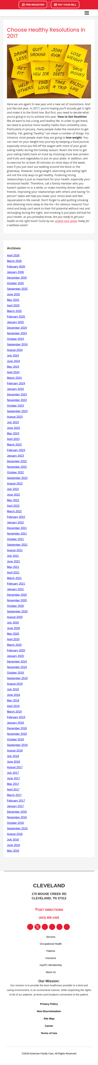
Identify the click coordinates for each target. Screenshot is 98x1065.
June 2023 (13, 427)
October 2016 (15, 822)
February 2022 (16, 516)
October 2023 (15, 405)
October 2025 (15, 283)
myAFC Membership (51, 965)
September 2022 (17, 478)
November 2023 (17, 400)
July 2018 (13, 756)
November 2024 (17, 333)
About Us (51, 972)
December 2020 (17, 594)
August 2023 (15, 416)
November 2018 (17, 733)
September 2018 (17, 745)
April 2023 (13, 439)
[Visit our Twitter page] (37, 927)
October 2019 (15, 672)
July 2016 (13, 839)
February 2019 (16, 717)
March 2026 (14, 261)
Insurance (50, 958)
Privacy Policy (49, 1003)
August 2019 (15, 683)
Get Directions (49, 909)
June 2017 (13, 778)
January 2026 (15, 272)
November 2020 (17, 600)
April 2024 (13, 372)
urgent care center (66, 221)
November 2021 (17, 533)
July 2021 (13, 555)
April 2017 (13, 789)
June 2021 (13, 561)
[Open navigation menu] (86, 12)
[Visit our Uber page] (59, 927)
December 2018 (17, 728)
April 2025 (13, 305)
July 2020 (13, 622)
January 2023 (15, 455)
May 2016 (13, 850)
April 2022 (13, 505)
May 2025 (13, 299)
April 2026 (13, 255)
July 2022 (13, 489)
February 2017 (16, 800)
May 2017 (13, 783)
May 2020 (13, 633)
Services (51, 936)
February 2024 (16, 383)
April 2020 (13, 639)
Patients (50, 951)
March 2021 (14, 578)
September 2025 (17, 288)
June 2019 (13, 694)
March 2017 (14, 795)
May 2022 (13, 500)
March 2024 (14, 377)
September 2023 (17, 411)
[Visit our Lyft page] (67, 927)
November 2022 (17, 466)
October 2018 (15, 739)
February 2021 (16, 583)
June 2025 (13, 294)
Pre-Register (33, 4)
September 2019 (17, 678)
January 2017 (15, 806)
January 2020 (15, 656)
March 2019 (14, 711)
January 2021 (15, 589)
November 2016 (17, 817)
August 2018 (15, 750)
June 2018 (13, 761)
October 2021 (15, 539)
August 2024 (15, 350)
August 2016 (15, 834)
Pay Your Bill (65, 4)
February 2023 (16, 450)
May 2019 (13, 700)
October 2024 (15, 338)
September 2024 (17, 344)
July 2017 (13, 772)
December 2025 (17, 277)
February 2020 (16, 650)
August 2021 (15, 550)
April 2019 (13, 706)
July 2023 (13, 422)
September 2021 (17, 544)
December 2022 (17, 461)
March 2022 (14, 511)
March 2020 (14, 644)
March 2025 (14, 311)
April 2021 (13, 572)
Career (49, 1025)
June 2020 (13, 628)
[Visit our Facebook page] (30, 927)
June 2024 (13, 361)
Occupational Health (51, 943)
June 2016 (13, 845)
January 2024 (15, 389)
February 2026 (16, 266)
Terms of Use (49, 1033)
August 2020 (15, 617)
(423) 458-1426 (48, 917)
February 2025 (16, 316)
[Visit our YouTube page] (52, 927)
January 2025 (15, 322)
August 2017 (15, 767)
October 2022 (15, 472)
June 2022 (13, 494)
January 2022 (15, 522)
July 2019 (13, 689)
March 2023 (14, 444)
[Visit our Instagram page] (45, 927)
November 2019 (17, 667)
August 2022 (15, 483)
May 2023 (13, 433)
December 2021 (17, 528)
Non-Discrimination (49, 1011)
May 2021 (13, 567)
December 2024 (17, 327)
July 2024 (13, 355)
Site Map (49, 1018)
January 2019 (15, 722)
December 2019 (17, 661)
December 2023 (17, 394)
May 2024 (13, 366)
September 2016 (17, 828)
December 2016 (17, 811)
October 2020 (15, 605)
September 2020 (17, 611)
